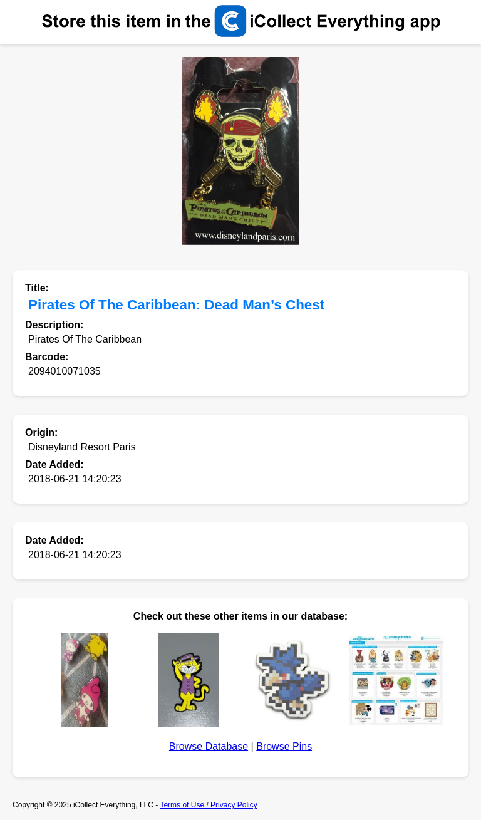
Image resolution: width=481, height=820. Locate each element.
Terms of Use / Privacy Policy (208, 805)
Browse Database (208, 746)
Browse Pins (284, 746)
